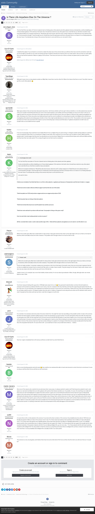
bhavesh (9, 282)
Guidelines (10, 9)
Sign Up (90, 2)
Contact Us (51, 502)
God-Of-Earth (9, 49)
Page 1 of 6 (25, 22)
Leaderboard (32, 9)
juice (9, 311)
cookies (29, 510)
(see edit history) (40, 60)
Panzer (9, 231)
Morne (9, 437)
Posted (22, 27)
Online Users (23, 9)
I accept (87, 509)
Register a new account (26, 475)
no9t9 (9, 415)
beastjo (9, 364)
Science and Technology (33, 19)
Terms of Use (4, 510)
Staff (17, 9)
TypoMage (9, 76)
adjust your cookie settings (63, 510)
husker (9, 130)
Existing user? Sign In (79, 2)
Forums (3, 9)
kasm (9, 154)
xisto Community (9, 2)
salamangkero (9, 254)
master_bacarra (9, 386)
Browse (5, 6)
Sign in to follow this (78, 17)
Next (17, 22)
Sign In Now (69, 475)
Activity (13, 6)
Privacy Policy (44, 502)
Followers (87, 17)
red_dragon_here (12, 19)
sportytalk (9, 108)
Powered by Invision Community (47, 505)
